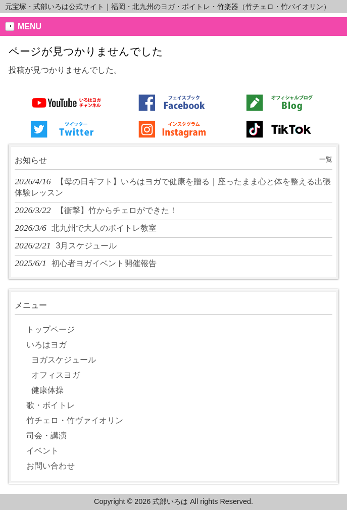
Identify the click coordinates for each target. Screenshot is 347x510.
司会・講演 (46, 435)
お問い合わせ (50, 466)
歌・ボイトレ (50, 405)
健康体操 (47, 390)
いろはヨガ (46, 344)
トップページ (50, 329)
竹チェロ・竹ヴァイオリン (74, 420)
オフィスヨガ (55, 375)
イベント (42, 450)
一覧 (325, 159)
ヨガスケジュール (63, 359)
